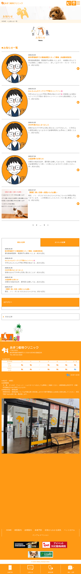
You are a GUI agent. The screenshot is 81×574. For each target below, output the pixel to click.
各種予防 (38, 530)
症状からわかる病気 (53, 530)
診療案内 (28, 530)
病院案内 (18, 530)
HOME (4, 21)
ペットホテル (69, 530)
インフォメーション (40, 535)
